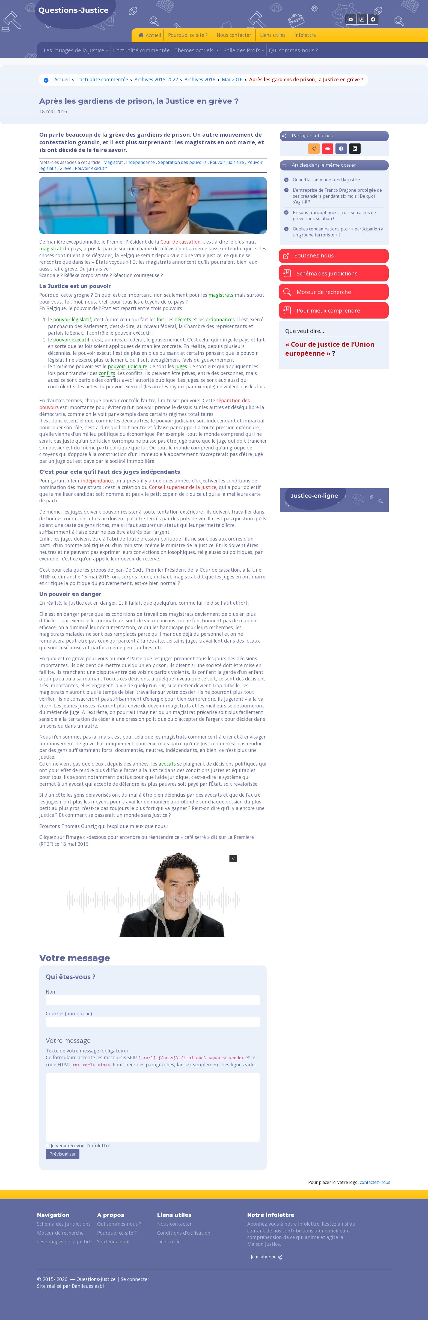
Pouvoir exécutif (91, 168)
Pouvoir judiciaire (227, 162)
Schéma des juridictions (320, 273)
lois (161, 319)
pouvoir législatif (72, 319)
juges (181, 366)
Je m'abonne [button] (266, 1257)
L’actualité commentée (141, 50)
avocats (167, 763)
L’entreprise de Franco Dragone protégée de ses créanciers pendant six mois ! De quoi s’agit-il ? (337, 196)
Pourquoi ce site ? (188, 35)
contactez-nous (375, 1182)
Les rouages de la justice (64, 1241)
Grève (66, 168)
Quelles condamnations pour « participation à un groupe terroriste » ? (338, 232)
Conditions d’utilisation (183, 1232)
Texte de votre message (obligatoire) (87, 1050)
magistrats (221, 295)
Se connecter (135, 1279)
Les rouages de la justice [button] (74, 50)
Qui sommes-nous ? (293, 50)
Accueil (150, 35)
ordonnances (220, 319)
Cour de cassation (180, 241)
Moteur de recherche (317, 291)
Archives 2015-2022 (156, 79)
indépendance (97, 480)
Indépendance (140, 162)
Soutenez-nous (308, 255)
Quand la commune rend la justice (326, 180)
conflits (107, 373)
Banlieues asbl (88, 1286)
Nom (51, 991)
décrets (183, 319)
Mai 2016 (232, 79)
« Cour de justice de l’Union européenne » (329, 349)
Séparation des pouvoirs (182, 162)
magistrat (50, 248)
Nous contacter (234, 35)
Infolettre (305, 35)
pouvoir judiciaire (127, 366)
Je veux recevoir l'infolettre (80, 1145)
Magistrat (113, 162)
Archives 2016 (200, 79)
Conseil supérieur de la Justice (182, 487)
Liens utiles (273, 35)
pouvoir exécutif (71, 339)
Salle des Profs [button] (242, 50)
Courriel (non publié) (69, 1013)
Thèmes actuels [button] (194, 50)
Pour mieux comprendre (321, 310)
